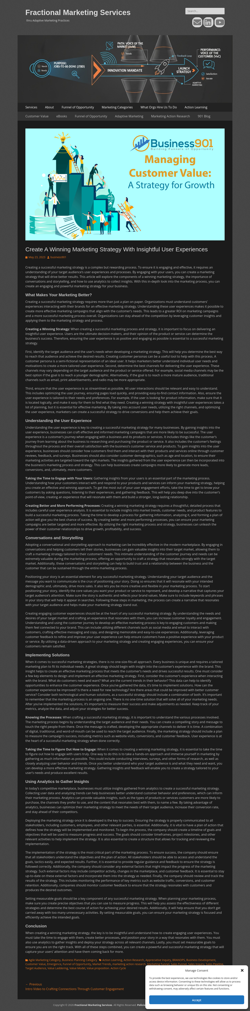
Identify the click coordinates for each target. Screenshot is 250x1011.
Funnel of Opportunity (78, 107)
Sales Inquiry (196, 964)
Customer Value (37, 116)
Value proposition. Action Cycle (106, 968)
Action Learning (196, 107)
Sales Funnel (179, 964)
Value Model (77, 968)
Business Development (200, 960)
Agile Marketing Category (45, 960)
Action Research (134, 960)
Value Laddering (57, 968)
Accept (196, 1000)
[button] (242, 970)
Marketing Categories (117, 107)
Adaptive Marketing (129, 116)
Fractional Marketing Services (78, 12)
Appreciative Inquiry (158, 960)
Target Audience (35, 968)
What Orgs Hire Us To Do (159, 107)
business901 (58, 257)
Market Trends (101, 964)
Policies (142, 1005)
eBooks (61, 116)
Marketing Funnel (158, 964)
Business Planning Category (79, 960)
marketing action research (129, 964)
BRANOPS (178, 960)
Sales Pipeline (214, 964)
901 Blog (204, 116)
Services (31, 107)
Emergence (54, 964)
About (49, 107)
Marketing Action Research (170, 116)
